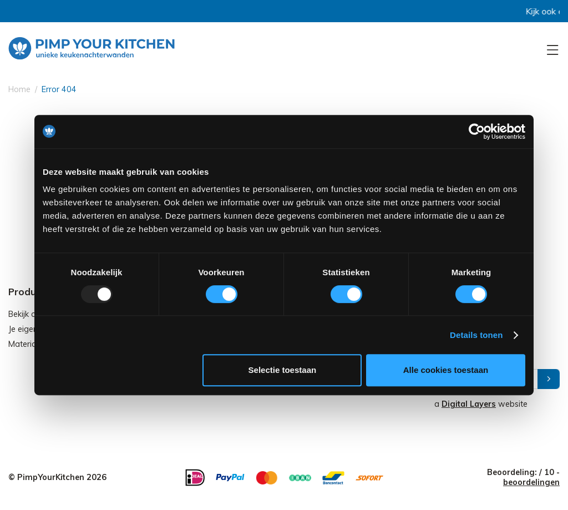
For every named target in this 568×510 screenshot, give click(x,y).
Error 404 (59, 89)
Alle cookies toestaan (445, 370)
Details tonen (476, 335)
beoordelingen (531, 482)
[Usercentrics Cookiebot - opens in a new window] (476, 131)
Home (19, 89)
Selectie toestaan (282, 370)
